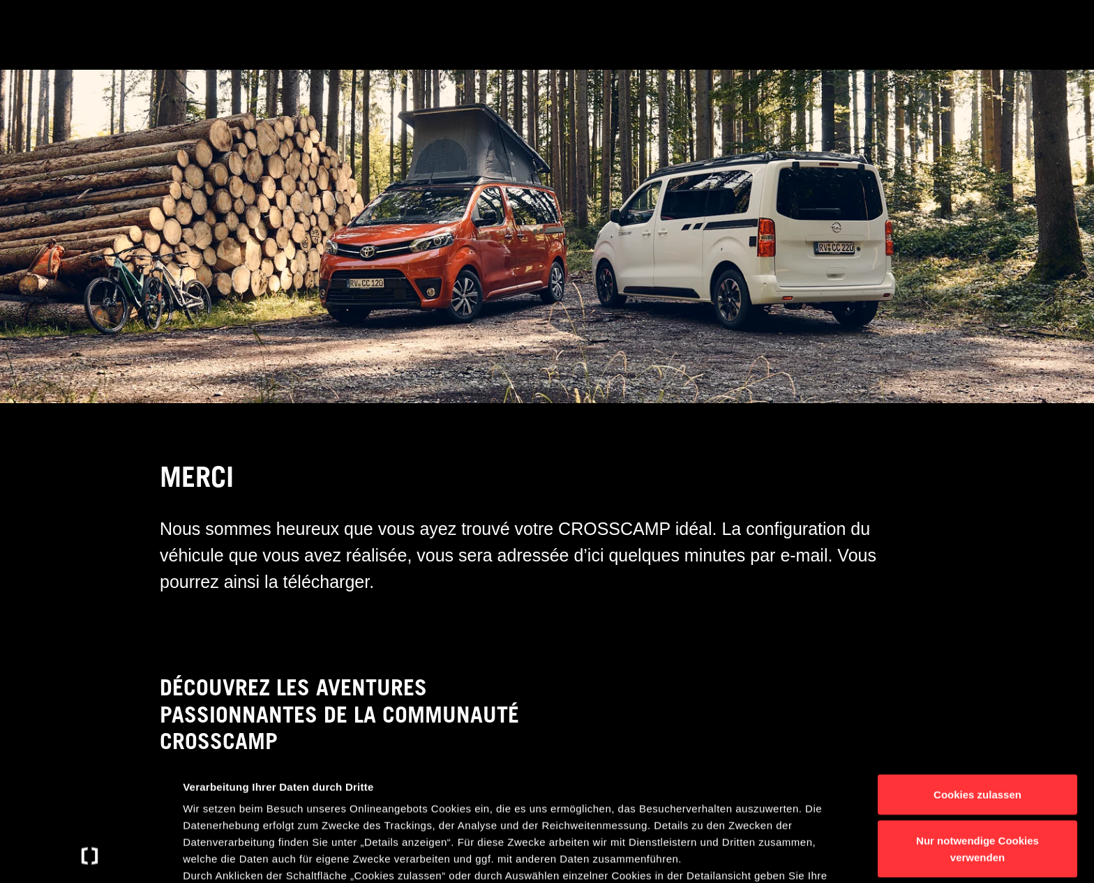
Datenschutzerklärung (295, 812)
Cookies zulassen (977, 681)
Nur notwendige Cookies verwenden (977, 734)
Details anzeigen (748, 855)
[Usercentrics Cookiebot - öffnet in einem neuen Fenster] (90, 855)
